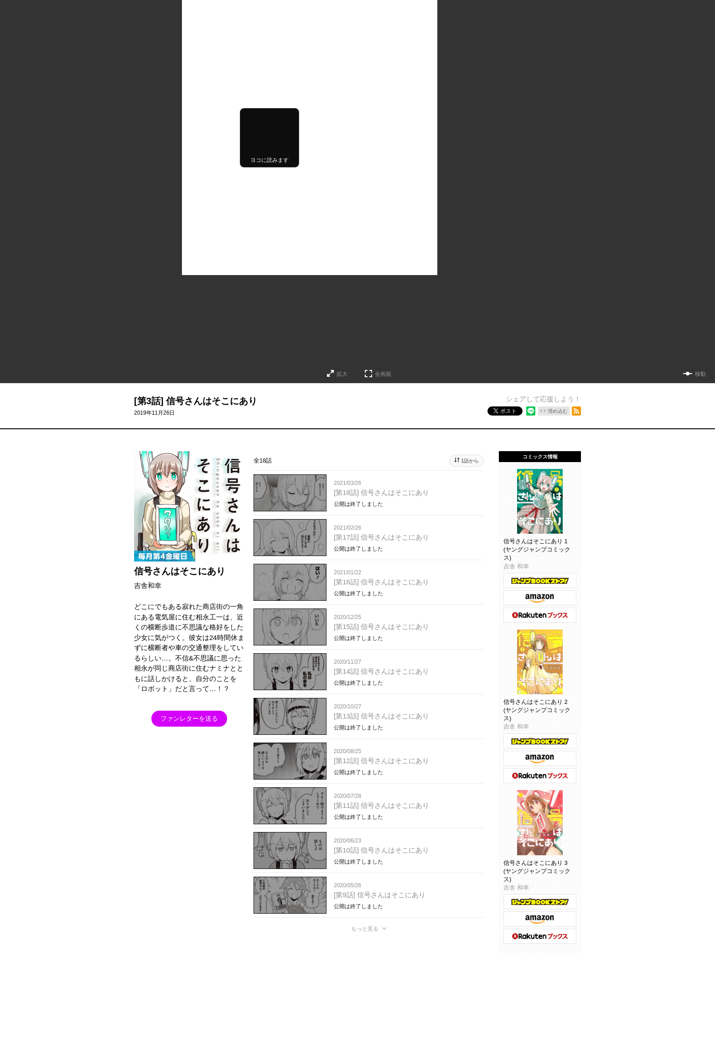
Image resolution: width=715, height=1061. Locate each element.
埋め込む (558, 411)
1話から (470, 460)
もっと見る (364, 929)
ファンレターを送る (189, 718)
